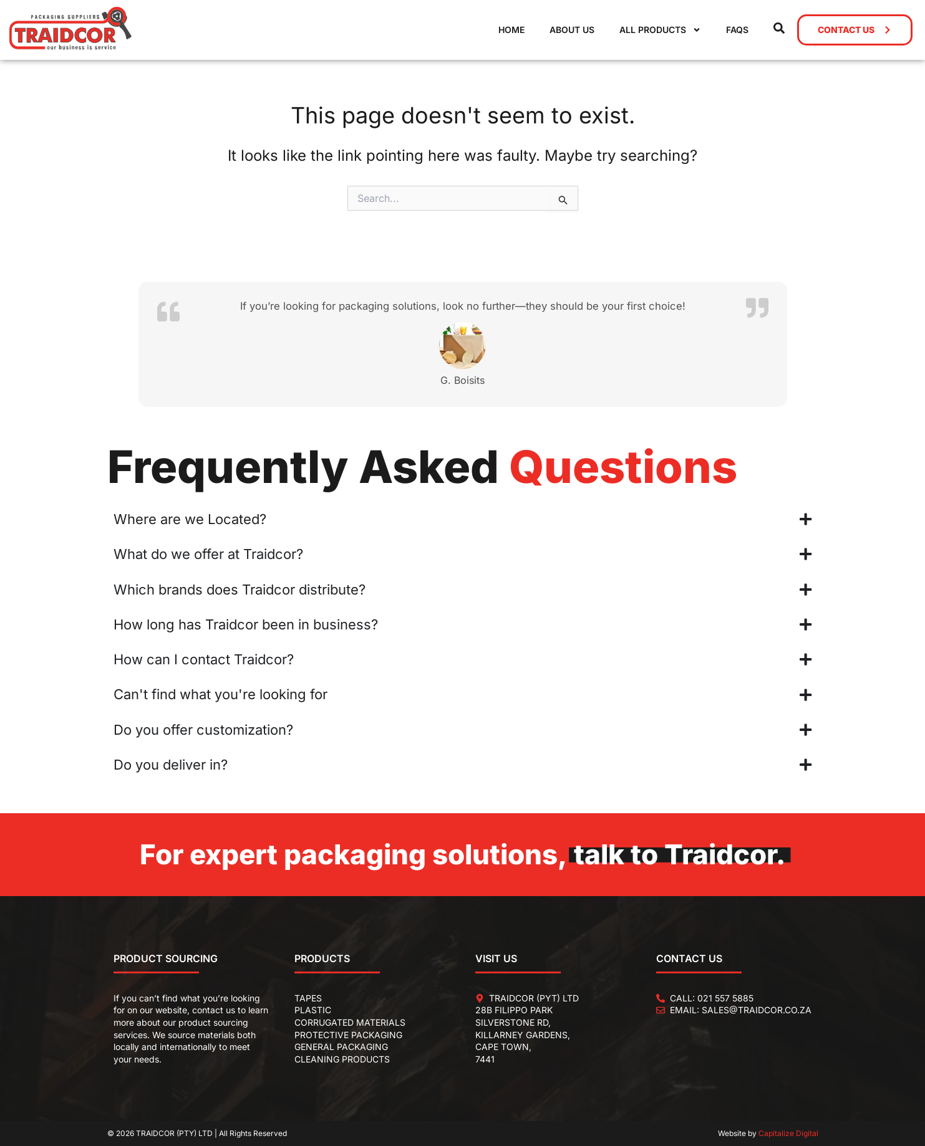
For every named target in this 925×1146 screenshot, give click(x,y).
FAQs (737, 29)
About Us (572, 29)
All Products (660, 30)
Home (511, 29)
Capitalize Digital (788, 1133)
